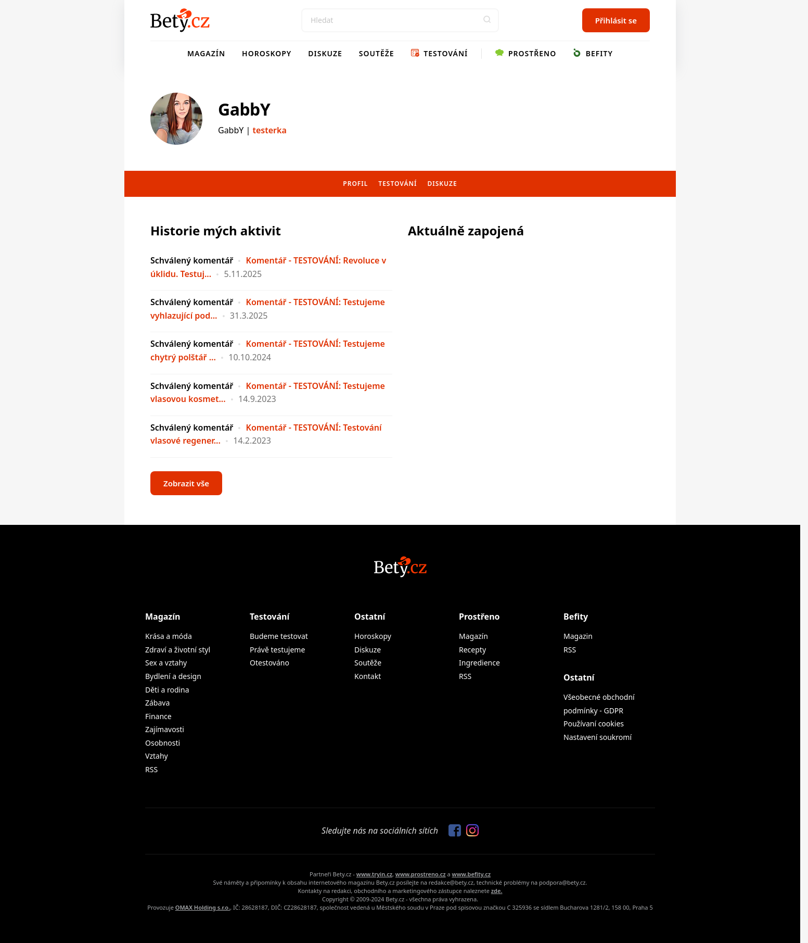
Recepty (472, 650)
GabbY (244, 109)
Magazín (206, 53)
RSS (151, 769)
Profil (355, 183)
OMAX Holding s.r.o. (202, 907)
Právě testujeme (277, 650)
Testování (439, 53)
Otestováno (269, 663)
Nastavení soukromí (597, 737)
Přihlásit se (616, 20)
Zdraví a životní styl (177, 650)
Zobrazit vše (186, 483)
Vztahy (156, 756)
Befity (593, 53)
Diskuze (325, 53)
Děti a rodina (167, 690)
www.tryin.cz (374, 874)
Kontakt (367, 676)
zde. (497, 891)
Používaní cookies (593, 723)
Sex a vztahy (166, 663)
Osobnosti (162, 743)
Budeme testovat (279, 636)
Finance (158, 716)
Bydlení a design (173, 676)
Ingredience (479, 663)
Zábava (157, 703)
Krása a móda (168, 636)
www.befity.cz (471, 874)
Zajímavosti (164, 729)
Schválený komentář (191, 260)
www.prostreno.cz (420, 874)
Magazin (578, 636)
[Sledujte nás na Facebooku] (452, 831)
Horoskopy (266, 53)
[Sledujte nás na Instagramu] (470, 831)
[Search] (400, 20)
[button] (487, 20)
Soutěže (376, 53)
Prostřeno (525, 53)
